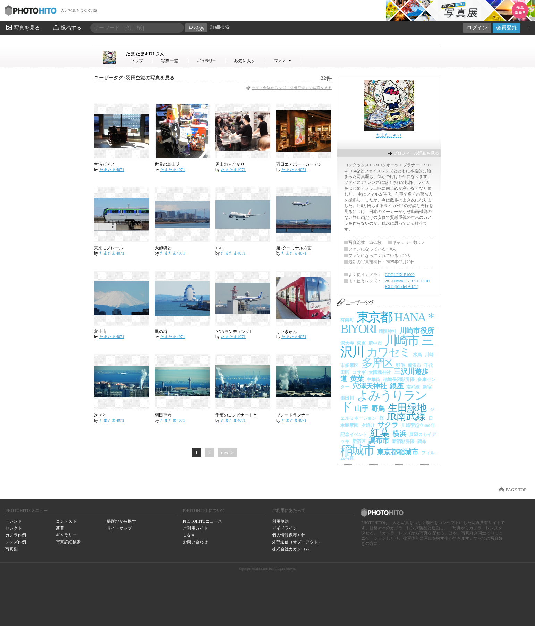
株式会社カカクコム (290, 549)
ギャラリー (66, 535)
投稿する (67, 27)
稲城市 (357, 450)
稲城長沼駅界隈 (399, 379)
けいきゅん (286, 331)
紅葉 (380, 432)
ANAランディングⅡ (233, 331)
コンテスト (66, 521)
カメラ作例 (15, 535)
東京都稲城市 (397, 452)
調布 (421, 441)
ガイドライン (284, 528)
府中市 (375, 343)
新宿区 (359, 441)
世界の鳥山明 (167, 164)
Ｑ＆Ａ (189, 535)
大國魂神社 (379, 372)
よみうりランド (383, 401)
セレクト (13, 528)
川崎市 (401, 341)
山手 (361, 408)
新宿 (427, 386)
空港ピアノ (104, 164)
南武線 (413, 386)
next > (227, 452)
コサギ (359, 372)
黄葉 (357, 379)
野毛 (400, 365)
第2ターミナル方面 (294, 248)
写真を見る (22, 27)
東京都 (374, 317)
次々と (100, 415)
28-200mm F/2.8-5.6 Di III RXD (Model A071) (407, 283)
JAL (219, 248)
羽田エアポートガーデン (299, 164)
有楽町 (347, 320)
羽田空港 (163, 415)
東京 (361, 343)
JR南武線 (406, 416)
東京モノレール (108, 248)
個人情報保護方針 (288, 535)
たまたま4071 (145, 54)
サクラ (387, 424)
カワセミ (388, 352)
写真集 (11, 549)
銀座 (397, 386)
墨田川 (347, 398)
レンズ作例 (15, 542)
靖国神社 (388, 331)
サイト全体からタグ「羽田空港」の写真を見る (292, 88)
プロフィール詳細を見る (416, 153)
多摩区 (377, 363)
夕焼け (368, 425)
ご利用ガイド (195, 528)
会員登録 (506, 28)
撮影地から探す (121, 521)
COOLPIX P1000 (400, 274)
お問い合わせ (195, 542)
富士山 (100, 331)
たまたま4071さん (139, 61)
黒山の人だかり (230, 164)
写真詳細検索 (68, 542)
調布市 (378, 440)
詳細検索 (220, 27)
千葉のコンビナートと (236, 415)
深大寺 (347, 343)
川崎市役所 (416, 330)
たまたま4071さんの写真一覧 (170, 61)
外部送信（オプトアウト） (297, 542)
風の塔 (161, 331)
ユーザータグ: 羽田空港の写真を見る (134, 77)
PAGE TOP (516, 489)
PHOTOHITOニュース (202, 521)
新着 (60, 528)
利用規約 (280, 521)
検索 (196, 28)
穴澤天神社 (369, 386)
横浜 (399, 433)
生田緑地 (407, 407)
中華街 (373, 379)
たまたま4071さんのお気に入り (244, 61)
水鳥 (417, 354)
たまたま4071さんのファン (282, 61)
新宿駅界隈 (403, 441)
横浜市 (414, 365)
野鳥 (378, 408)
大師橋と (163, 248)
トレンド (13, 521)
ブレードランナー (292, 415)
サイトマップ (119, 528)
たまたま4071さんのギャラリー (207, 61)
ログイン (477, 28)
